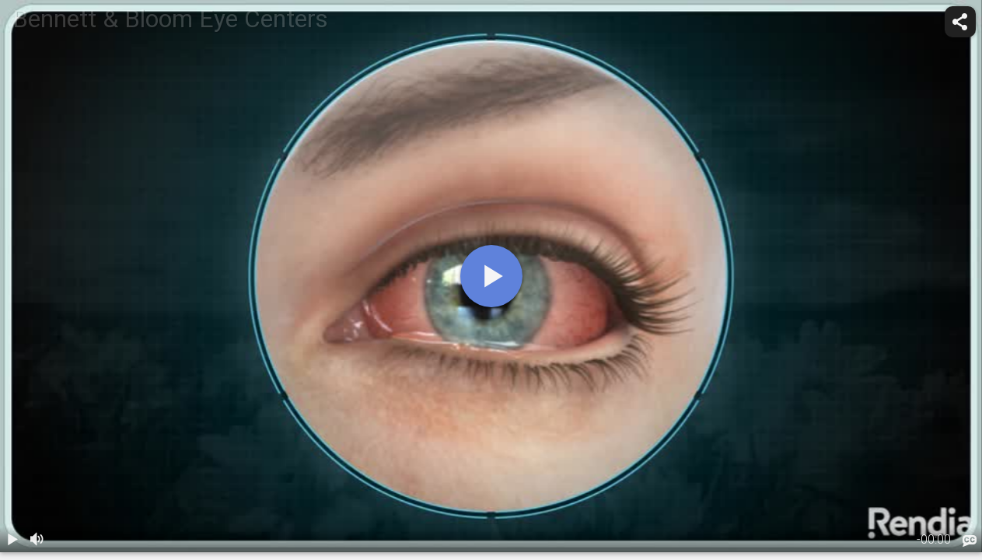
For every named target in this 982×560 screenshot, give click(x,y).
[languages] (969, 541)
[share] (960, 21)
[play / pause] (12, 539)
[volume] (37, 539)
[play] (491, 276)
